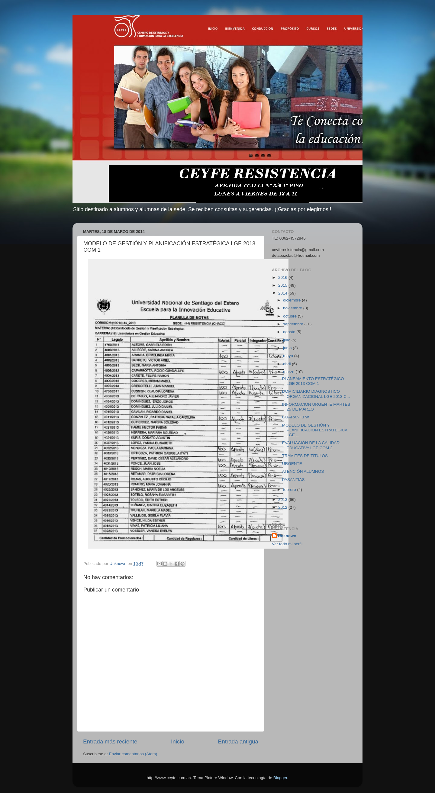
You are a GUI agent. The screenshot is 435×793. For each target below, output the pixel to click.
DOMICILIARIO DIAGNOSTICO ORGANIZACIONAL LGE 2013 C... (316, 393)
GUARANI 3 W (295, 417)
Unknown (287, 536)
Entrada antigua (238, 741)
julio (287, 340)
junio (288, 348)
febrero (290, 489)
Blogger (280, 777)
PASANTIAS (293, 479)
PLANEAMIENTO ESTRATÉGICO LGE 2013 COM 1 (313, 381)
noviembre (293, 308)
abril (287, 364)
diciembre (292, 300)
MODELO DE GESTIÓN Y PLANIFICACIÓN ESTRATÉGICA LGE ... (314, 430)
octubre (290, 316)
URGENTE (292, 463)
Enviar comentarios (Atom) (133, 754)
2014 (283, 293)
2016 (283, 277)
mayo (288, 355)
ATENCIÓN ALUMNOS (303, 471)
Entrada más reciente (110, 741)
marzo (289, 371)
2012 (283, 507)
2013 (283, 499)
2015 (283, 285)
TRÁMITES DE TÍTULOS (305, 455)
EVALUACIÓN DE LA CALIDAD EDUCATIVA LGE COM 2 (311, 445)
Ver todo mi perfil (287, 544)
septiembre (293, 324)
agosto (289, 332)
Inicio (177, 741)
